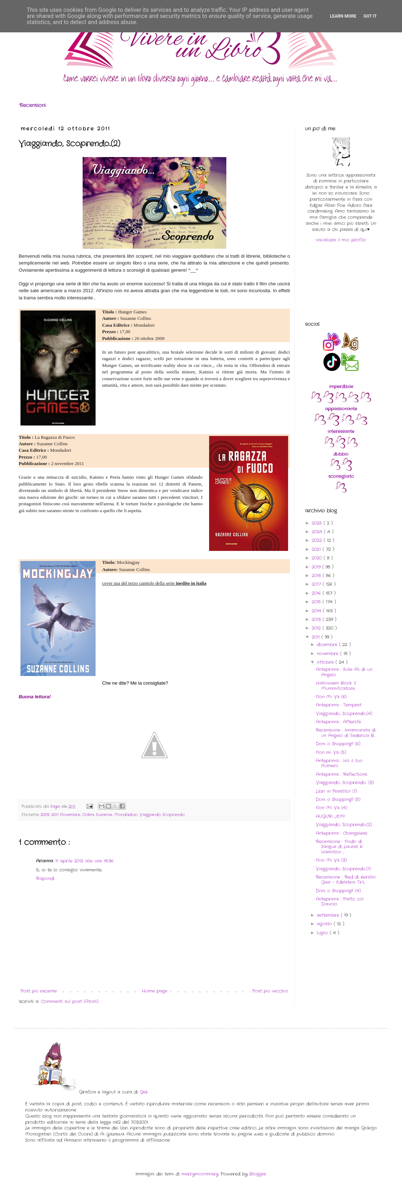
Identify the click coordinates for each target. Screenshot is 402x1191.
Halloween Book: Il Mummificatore (336, 685)
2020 (318, 558)
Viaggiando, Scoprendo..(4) (344, 714)
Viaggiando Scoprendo (162, 815)
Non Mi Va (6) (331, 697)
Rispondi (45, 878)
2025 (318, 523)
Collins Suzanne (97, 815)
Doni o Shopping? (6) (338, 744)
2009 (45, 815)
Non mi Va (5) (331, 752)
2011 (317, 637)
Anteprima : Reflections (341, 774)
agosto (325, 924)
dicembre (328, 645)
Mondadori (125, 815)
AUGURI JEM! (330, 816)
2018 (317, 575)
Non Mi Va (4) (331, 808)
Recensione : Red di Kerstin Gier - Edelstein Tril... (345, 879)
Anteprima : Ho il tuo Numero (339, 763)
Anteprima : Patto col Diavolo (340, 901)
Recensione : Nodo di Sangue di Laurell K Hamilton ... (339, 846)
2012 (317, 628)
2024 (318, 532)
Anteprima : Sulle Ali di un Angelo (344, 671)
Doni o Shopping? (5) (338, 799)
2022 (318, 540)
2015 (317, 602)
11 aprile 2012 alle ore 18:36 (84, 861)
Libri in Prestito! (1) (336, 791)
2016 (317, 593)
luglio (323, 933)
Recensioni (32, 105)
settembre (329, 915)
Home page (154, 991)
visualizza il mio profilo (341, 240)
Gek (144, 1092)
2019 (317, 567)
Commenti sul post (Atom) (69, 1001)
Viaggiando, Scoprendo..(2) (344, 825)
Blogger (257, 1174)
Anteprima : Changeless (341, 833)
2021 (317, 549)
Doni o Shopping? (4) (338, 891)
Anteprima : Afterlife (338, 722)
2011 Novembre (65, 815)
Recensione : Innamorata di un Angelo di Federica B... (346, 732)
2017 (317, 584)
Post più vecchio (270, 991)
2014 (317, 611)
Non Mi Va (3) (331, 860)
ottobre (326, 662)
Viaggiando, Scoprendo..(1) (343, 869)
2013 (317, 619)
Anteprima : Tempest (338, 705)
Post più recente (38, 991)
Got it (370, 16)
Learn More (343, 16)
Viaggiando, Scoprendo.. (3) (345, 783)
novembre (328, 653)
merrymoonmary (199, 1174)
